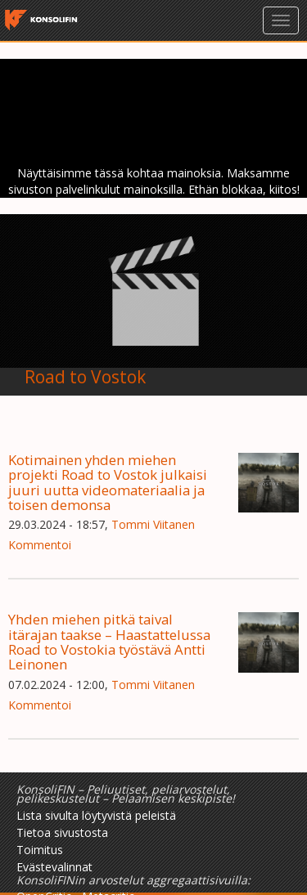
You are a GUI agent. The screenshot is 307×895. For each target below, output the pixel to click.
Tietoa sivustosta (62, 832)
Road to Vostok (85, 376)
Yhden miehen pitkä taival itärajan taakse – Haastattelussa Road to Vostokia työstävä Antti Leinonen (109, 641)
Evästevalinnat (54, 867)
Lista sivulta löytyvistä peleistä (96, 815)
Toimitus (39, 849)
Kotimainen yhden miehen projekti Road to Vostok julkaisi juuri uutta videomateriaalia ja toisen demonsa (107, 482)
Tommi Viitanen (153, 524)
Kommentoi (39, 545)
